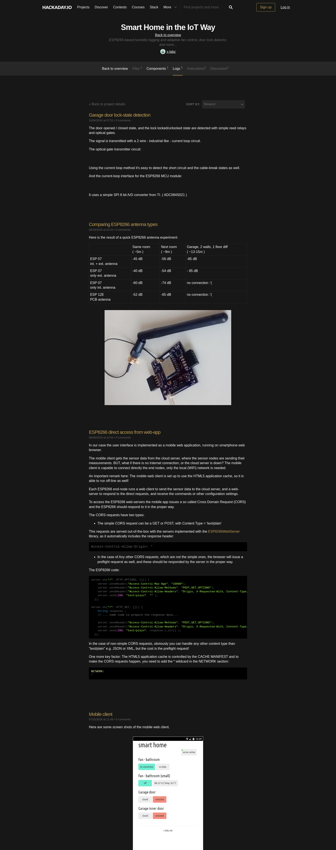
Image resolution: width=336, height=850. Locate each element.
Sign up (266, 7)
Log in (285, 7)
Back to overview (168, 35)
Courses (138, 7)
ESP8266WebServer (224, 531)
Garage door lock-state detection (119, 115)
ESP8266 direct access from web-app (124, 432)
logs (178, 68)
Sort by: (193, 104)
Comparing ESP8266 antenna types (123, 224)
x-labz (168, 51)
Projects (83, 7)
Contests (120, 7)
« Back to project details (107, 104)
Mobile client (100, 714)
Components (157, 68)
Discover (101, 7)
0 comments (123, 120)
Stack (154, 7)
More (171, 7)
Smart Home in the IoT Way (168, 27)
